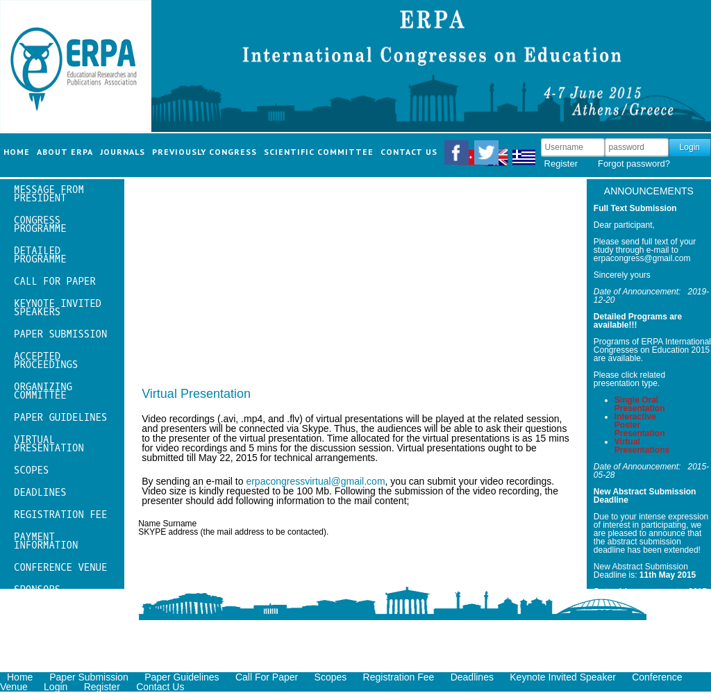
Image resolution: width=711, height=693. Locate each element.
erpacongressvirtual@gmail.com (315, 481)
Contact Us (160, 686)
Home (21, 677)
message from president (49, 194)
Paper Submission (88, 677)
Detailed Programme (40, 255)
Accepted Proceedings (46, 360)
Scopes (331, 677)
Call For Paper (266, 677)
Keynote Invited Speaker (563, 677)
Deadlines (472, 677)
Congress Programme (40, 224)
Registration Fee (399, 677)
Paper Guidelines (181, 677)
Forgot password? (634, 163)
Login (55, 686)
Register (561, 163)
